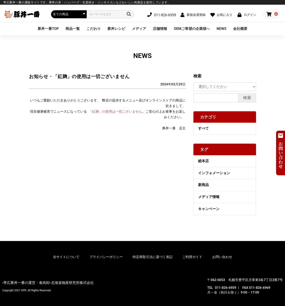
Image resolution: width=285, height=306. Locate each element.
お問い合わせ (222, 257)
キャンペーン (208, 209)
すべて (203, 128)
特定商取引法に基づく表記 (153, 257)
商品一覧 (73, 29)
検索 (247, 97)
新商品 (203, 185)
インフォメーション (214, 173)
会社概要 (240, 29)
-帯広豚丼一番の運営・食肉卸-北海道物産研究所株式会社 (48, 283)
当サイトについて (66, 257)
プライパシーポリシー (106, 257)
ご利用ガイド (192, 257)
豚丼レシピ (116, 29)
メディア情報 (208, 197)
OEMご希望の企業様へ (192, 29)
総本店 (203, 161)
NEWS (221, 29)
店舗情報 (160, 29)
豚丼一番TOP (48, 29)
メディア (139, 29)
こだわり (93, 29)
